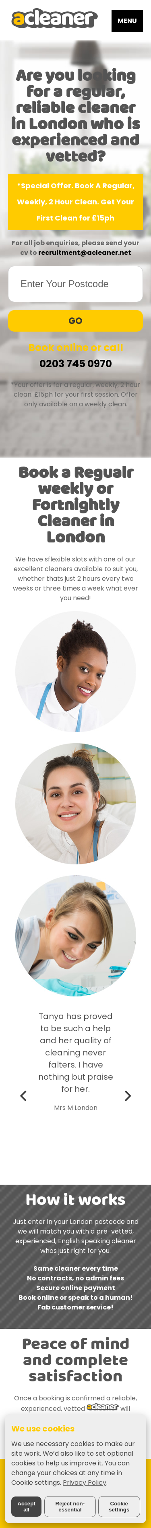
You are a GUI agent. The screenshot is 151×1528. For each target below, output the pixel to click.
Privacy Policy (84, 1482)
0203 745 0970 (75, 364)
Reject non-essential (70, 1507)
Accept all (26, 1507)
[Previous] (24, 1096)
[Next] (127, 1096)
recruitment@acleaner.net (84, 252)
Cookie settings (119, 1507)
